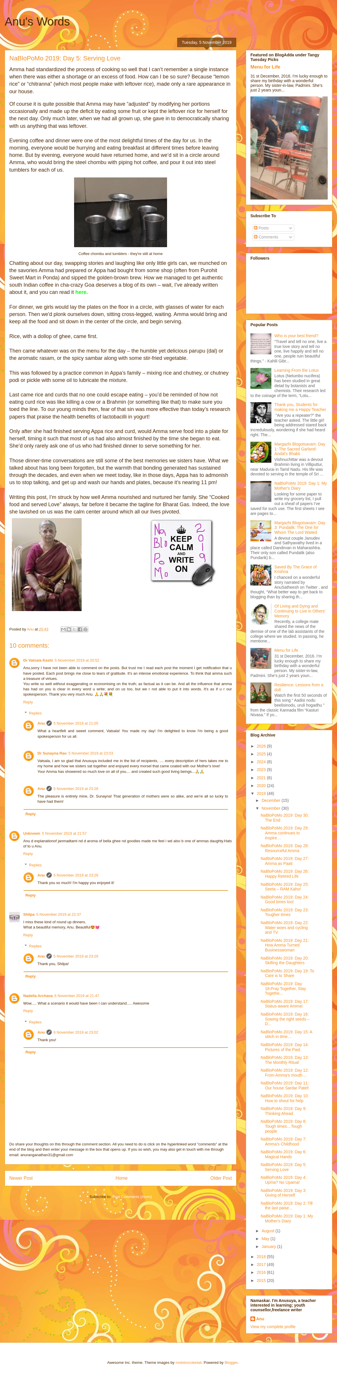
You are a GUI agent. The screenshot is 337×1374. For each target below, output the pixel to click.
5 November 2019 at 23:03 (90, 753)
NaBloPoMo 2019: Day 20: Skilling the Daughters (285, 960)
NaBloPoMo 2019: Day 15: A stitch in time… (286, 1034)
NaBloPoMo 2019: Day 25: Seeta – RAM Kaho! (285, 887)
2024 (262, 761)
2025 (262, 754)
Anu (41, 723)
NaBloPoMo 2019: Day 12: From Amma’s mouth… (285, 1072)
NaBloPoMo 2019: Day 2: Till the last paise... (287, 1205)
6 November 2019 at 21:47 (76, 996)
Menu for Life (265, 66)
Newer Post (21, 1178)
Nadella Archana (38, 996)
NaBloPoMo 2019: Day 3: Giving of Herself (283, 1193)
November (271, 808)
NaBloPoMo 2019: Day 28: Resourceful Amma (285, 848)
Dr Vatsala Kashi (38, 660)
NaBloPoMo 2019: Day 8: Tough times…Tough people (283, 1126)
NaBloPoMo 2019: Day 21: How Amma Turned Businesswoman (285, 945)
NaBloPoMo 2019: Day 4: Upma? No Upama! (283, 1180)
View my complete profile (272, 1326)
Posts (261, 228)
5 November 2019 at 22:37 (58, 914)
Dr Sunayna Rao (52, 753)
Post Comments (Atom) (132, 1197)
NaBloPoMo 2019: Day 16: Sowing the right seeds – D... (285, 1019)
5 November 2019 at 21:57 (64, 833)
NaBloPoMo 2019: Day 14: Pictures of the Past (285, 1047)
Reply (28, 702)
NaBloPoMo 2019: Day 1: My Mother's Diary (287, 1218)
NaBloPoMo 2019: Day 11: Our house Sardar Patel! (285, 1085)
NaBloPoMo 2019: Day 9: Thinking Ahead (283, 1111)
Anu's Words (37, 21)
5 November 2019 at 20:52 (77, 660)
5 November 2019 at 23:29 (75, 956)
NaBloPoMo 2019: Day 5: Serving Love (283, 1167)
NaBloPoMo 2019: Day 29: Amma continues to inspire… (285, 833)
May (265, 1238)
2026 (262, 746)
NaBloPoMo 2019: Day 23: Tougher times (285, 912)
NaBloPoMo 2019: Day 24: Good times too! (285, 899)
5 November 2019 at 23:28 (75, 788)
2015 (262, 1280)
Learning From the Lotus (297, 370)
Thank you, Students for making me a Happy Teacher (300, 407)
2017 (262, 1264)
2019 (262, 793)
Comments (266, 237)
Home (122, 1178)
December (271, 800)
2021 (262, 777)
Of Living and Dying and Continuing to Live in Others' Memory (300, 611)
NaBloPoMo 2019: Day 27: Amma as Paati (285, 861)
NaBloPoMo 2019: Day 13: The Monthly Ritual (285, 1060)
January (269, 1246)
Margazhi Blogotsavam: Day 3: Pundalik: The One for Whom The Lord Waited (300, 527)
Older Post (221, 1178)
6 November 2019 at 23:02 (75, 1032)
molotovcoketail (188, 1362)
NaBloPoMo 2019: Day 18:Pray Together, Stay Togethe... (283, 988)
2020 (262, 785)
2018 (262, 1256)
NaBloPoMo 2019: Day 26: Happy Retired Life (285, 874)
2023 (262, 769)
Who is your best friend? (296, 335)
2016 (262, 1272)
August (268, 1230)
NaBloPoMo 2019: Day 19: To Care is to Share (287, 973)
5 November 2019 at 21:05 (75, 723)
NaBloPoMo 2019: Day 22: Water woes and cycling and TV (285, 927)
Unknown (31, 833)
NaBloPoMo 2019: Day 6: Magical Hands (283, 1154)
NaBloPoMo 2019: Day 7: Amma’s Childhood (283, 1141)
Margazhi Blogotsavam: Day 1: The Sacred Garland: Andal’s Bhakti (300, 449)
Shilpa (29, 914)
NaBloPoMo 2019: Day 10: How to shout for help (285, 1098)
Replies (35, 713)
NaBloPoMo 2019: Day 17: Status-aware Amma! (285, 1004)
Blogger (231, 1362)
